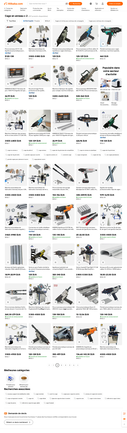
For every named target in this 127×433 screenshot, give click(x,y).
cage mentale (39, 394)
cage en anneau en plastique (87, 150)
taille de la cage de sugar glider (30, 403)
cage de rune (79, 398)
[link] (124, 413)
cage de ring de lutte (12, 155)
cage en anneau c (11, 150)
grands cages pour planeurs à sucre (16, 159)
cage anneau (41, 150)
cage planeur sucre (38, 159)
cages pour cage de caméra (70, 394)
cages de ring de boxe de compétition (62, 150)
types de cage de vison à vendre (60, 398)
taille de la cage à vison (112, 398)
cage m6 (29, 398)
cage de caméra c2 (50, 155)
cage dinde (41, 398)
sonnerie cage (66, 155)
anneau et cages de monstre (92, 394)
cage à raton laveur (94, 398)
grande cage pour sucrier (31, 155)
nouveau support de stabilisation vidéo (17, 394)
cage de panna (10, 403)
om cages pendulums (112, 155)
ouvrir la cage (52, 394)
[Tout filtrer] (11, 21)
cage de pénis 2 (27, 150)
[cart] (97, 4)
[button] (66, 3)
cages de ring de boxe (107, 150)
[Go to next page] (78, 365)
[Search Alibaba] (46, 4)
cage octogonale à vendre (14, 398)
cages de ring (96, 155)
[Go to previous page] (49, 365)
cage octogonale (81, 155)
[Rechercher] (75, 3)
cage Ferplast (49, 403)
